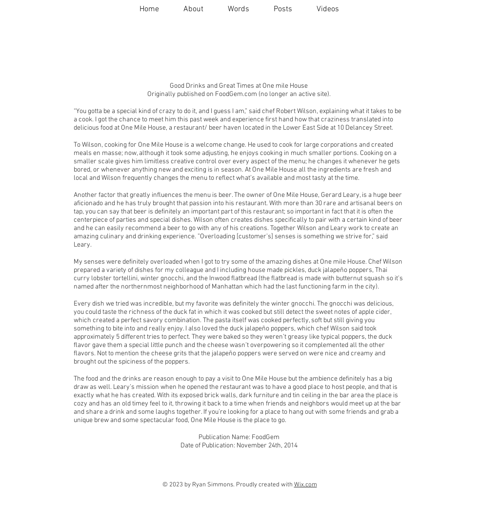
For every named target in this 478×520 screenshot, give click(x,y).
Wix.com (305, 485)
